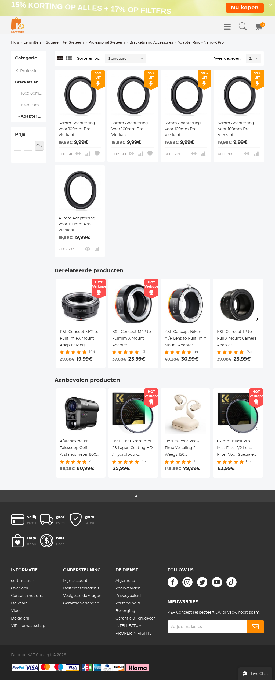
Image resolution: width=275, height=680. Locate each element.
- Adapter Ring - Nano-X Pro (30, 116)
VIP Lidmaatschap (28, 626)
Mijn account (75, 581)
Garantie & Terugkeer (135, 618)
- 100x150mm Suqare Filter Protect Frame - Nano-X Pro (30, 105)
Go (39, 146)
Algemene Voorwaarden (127, 584)
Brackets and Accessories (151, 42)
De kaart (19, 603)
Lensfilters (32, 42)
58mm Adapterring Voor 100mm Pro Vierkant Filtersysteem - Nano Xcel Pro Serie (131, 129)
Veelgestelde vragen (82, 596)
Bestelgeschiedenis (81, 588)
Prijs (20, 134)
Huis (15, 42)
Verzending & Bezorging (127, 607)
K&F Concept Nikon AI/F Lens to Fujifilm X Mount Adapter (185, 338)
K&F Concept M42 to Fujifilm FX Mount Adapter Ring (79, 338)
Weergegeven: (227, 58)
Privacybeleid (128, 596)
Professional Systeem (106, 42)
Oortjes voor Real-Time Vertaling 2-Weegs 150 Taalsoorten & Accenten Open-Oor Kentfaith (183, 448)
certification (22, 581)
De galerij (20, 618)
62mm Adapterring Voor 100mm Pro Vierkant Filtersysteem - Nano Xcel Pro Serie (78, 129)
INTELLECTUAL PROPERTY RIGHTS (133, 629)
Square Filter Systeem (65, 42)
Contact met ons (27, 596)
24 (251, 58)
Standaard (117, 58)
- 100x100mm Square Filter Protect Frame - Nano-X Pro (30, 93)
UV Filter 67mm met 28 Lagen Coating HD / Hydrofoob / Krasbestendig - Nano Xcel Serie (132, 448)
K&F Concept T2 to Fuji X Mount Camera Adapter (237, 338)
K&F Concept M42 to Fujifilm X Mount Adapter (131, 338)
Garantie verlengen (81, 603)
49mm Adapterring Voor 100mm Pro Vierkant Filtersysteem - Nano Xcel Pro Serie (78, 224)
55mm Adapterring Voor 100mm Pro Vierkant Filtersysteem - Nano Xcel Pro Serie (184, 129)
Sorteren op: (88, 58)
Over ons (19, 588)
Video (16, 611)
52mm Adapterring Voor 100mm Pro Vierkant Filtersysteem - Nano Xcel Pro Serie (237, 129)
